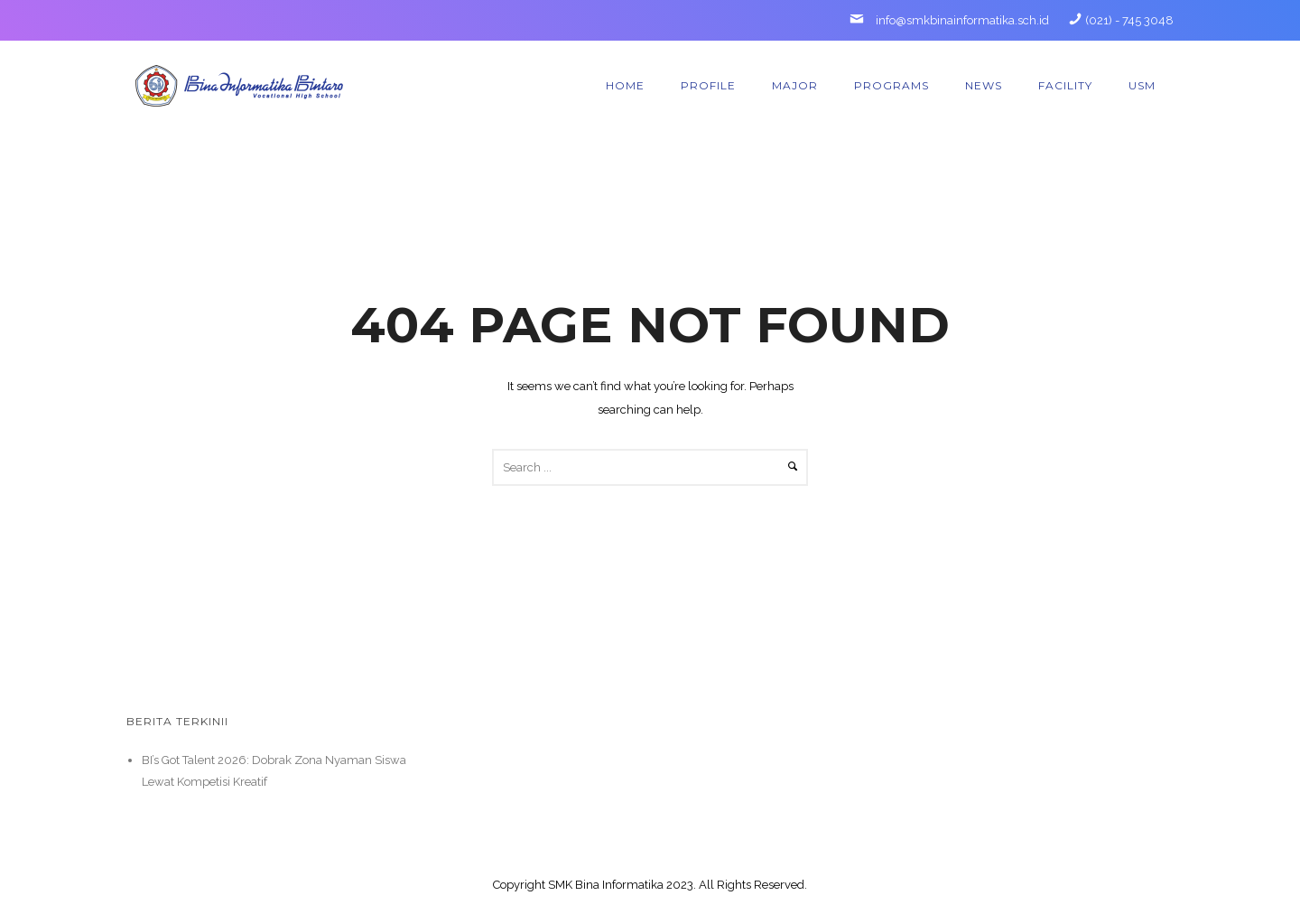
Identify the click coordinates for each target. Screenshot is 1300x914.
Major (795, 85)
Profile (708, 85)
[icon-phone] (1075, 19)
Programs (891, 85)
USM (1142, 85)
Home (625, 85)
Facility (1065, 85)
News (983, 85)
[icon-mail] (861, 19)
